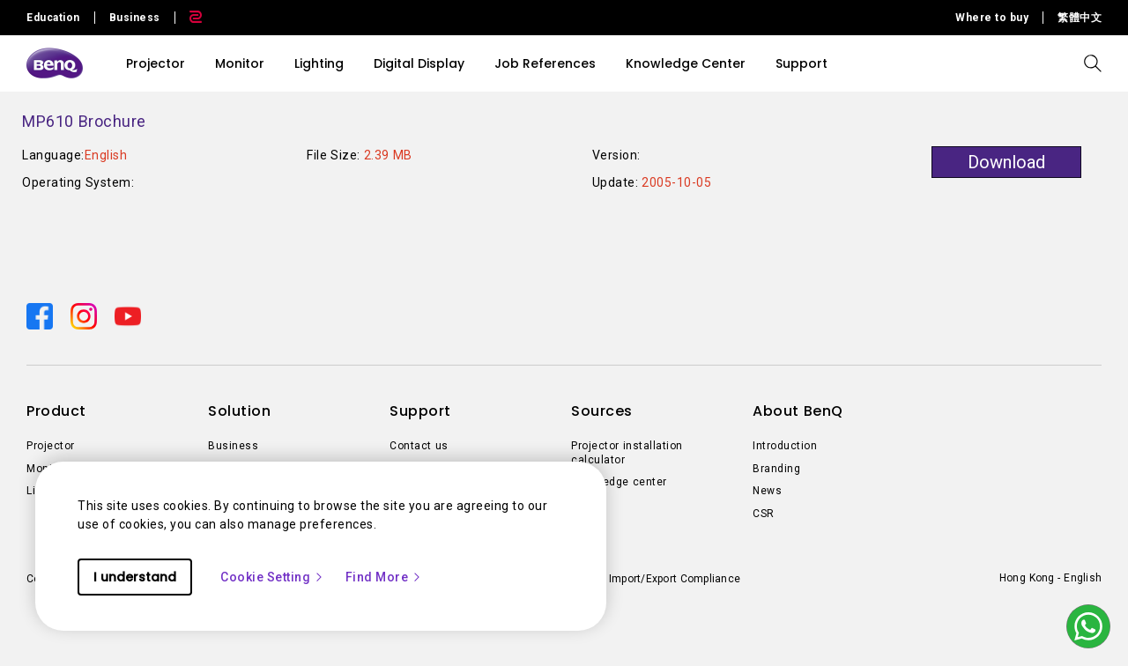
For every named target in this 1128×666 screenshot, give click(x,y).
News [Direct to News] (767, 491)
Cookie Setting (272, 577)
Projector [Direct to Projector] (50, 446)
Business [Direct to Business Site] (134, 17)
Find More (384, 577)
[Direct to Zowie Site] (188, 18)
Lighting (319, 63)
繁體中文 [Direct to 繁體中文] (1080, 17)
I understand (134, 577)
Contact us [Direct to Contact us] (419, 446)
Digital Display (419, 63)
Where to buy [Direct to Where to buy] (991, 17)
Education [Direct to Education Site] (53, 17)
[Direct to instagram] (85, 315)
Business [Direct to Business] (233, 446)
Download (1006, 162)
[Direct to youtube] (128, 315)
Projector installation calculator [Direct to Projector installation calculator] (627, 453)
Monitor (239, 63)
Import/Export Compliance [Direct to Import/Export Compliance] (674, 579)
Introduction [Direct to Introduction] (785, 446)
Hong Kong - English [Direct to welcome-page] (1050, 578)
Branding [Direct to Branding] (776, 468)
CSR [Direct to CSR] (764, 513)
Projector (155, 63)
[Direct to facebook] (41, 315)
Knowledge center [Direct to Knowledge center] (619, 482)
